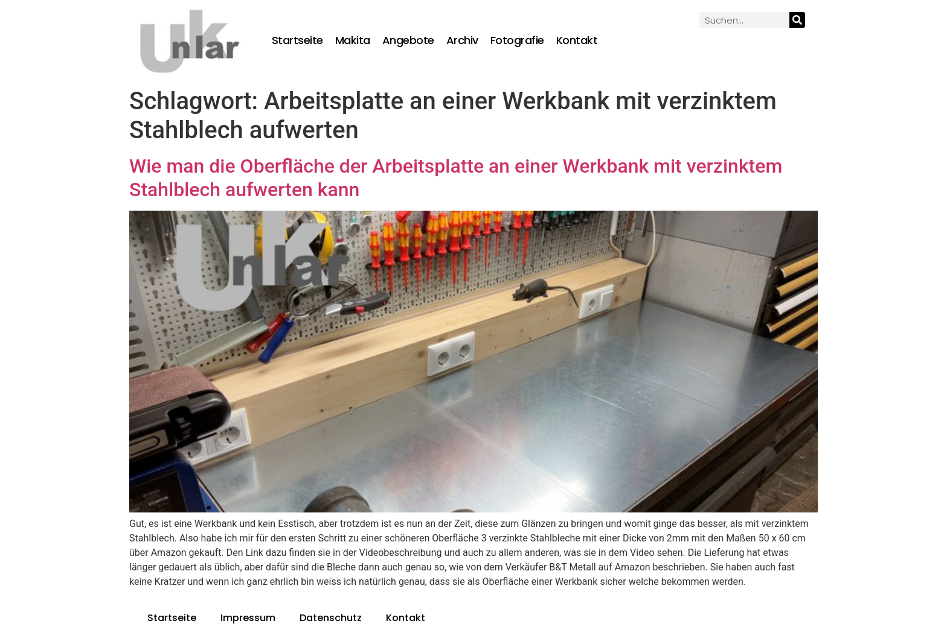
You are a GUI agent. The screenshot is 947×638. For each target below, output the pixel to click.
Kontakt (577, 40)
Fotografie (517, 40)
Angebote (408, 40)
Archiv (462, 40)
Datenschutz (331, 618)
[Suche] (797, 20)
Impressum (247, 618)
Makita (352, 40)
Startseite (297, 40)
